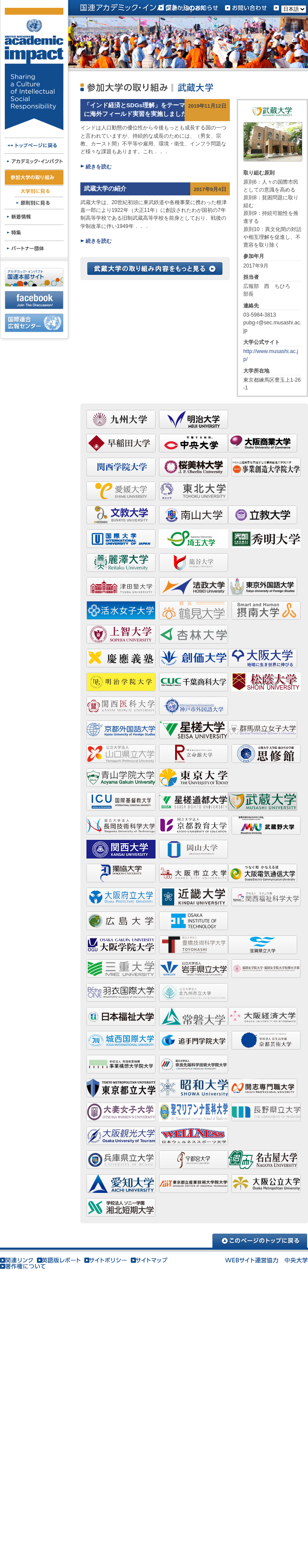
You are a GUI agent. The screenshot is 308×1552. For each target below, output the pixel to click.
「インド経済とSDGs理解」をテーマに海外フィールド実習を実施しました (135, 109)
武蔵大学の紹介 (105, 188)
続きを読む (99, 167)
